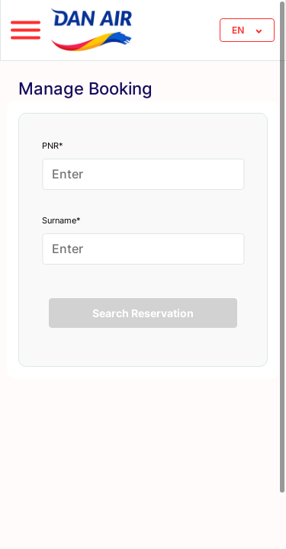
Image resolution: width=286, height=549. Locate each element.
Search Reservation (143, 313)
